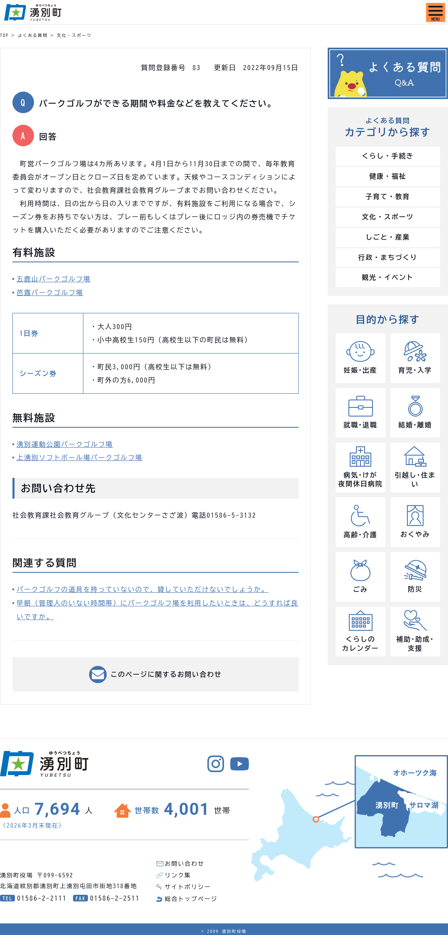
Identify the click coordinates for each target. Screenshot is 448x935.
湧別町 (32, 12)
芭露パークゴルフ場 (50, 292)
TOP (4, 35)
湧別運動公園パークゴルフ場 (65, 443)
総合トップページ (191, 896)
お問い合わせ (185, 862)
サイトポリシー (188, 885)
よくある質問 (33, 35)
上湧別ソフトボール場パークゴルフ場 (80, 456)
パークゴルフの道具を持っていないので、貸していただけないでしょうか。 (143, 588)
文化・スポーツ (74, 35)
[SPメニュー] (435, 12)
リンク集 (178, 873)
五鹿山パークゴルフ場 (54, 279)
